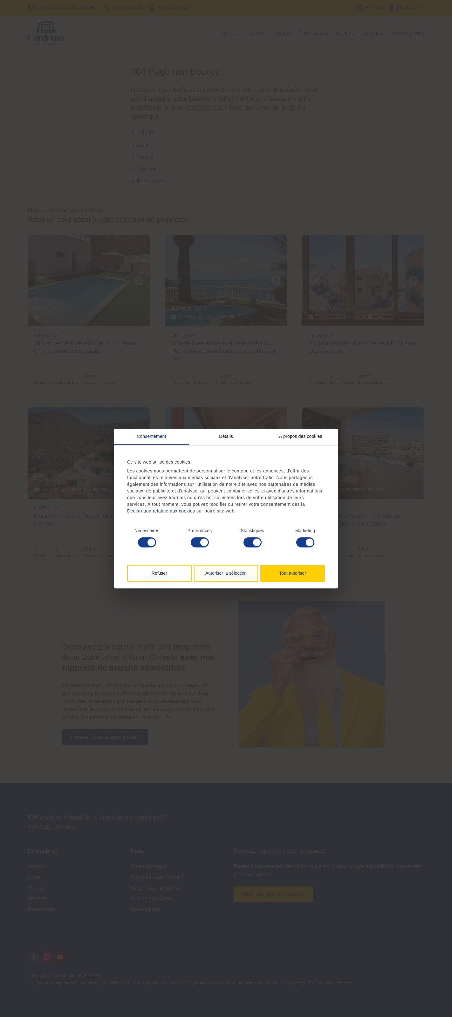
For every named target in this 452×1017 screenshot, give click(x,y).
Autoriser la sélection (226, 573)
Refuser (159, 573)
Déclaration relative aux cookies (161, 510)
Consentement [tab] (151, 436)
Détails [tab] (226, 436)
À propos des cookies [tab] (300, 436)
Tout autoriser (292, 573)
